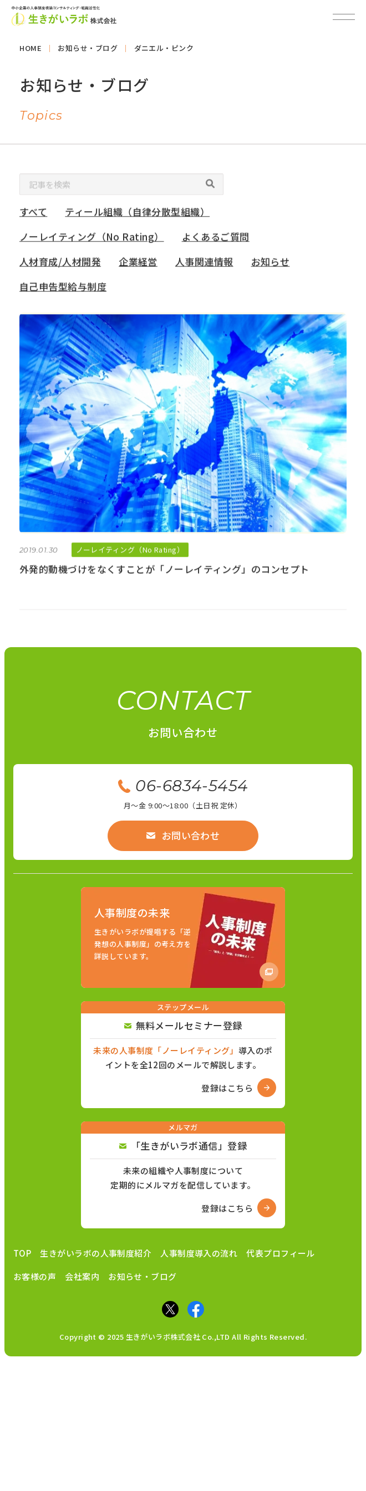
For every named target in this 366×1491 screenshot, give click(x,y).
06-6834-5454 (183, 785)
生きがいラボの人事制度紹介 (95, 1253)
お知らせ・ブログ (142, 1276)
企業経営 (138, 264)
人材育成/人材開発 (60, 264)
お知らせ (270, 264)
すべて (33, 215)
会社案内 (82, 1276)
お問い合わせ (183, 835)
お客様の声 (34, 1276)
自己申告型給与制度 (62, 289)
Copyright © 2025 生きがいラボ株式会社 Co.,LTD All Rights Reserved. (183, 1336)
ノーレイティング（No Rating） (91, 239)
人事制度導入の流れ (198, 1253)
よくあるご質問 (216, 239)
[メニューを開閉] (344, 16)
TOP (22, 1253)
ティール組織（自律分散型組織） (137, 215)
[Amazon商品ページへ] (183, 937)
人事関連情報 (204, 264)
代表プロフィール (280, 1253)
